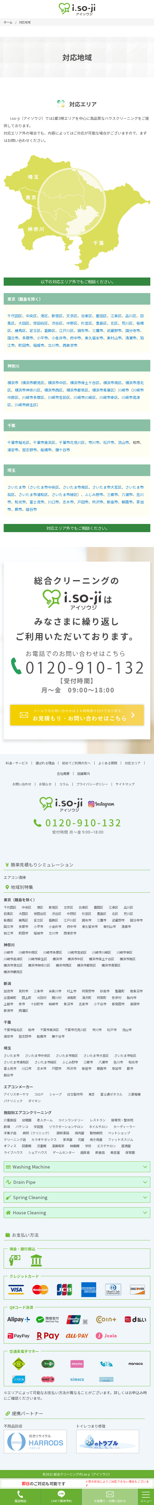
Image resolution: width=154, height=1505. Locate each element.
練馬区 (20, 330)
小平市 (42, 337)
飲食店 (100, 1152)
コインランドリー (71, 1120)
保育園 (130, 1152)
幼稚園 (26, 1120)
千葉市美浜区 (44, 442)
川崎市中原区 (28, 952)
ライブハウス (13, 1152)
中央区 (31, 315)
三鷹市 (97, 330)
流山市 (123, 442)
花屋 (81, 1139)
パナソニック (13, 1100)
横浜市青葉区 (103, 390)
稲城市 (38, 345)
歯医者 (85, 1152)
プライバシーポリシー (92, 784)
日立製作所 (75, 1094)
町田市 (23, 345)
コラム (64, 784)
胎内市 (131, 997)
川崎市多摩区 (33, 397)
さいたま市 (16, 487)
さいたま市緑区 (64, 494)
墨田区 (101, 315)
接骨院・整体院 (122, 1120)
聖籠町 (120, 991)
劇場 (7, 1126)
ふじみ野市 (94, 494)
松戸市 (108, 442)
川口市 (53, 501)
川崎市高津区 (13, 959)
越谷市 (31, 509)
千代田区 (14, 315)
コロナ (39, 1094)
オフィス (10, 1145)
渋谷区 (57, 323)
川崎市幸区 (109, 397)
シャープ (55, 1094)
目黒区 (8, 913)
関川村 (56, 997)
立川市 (53, 345)
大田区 (23, 323)
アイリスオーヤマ (16, 1094)
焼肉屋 (79, 1133)
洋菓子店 (10, 1133)
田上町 (26, 997)
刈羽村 (41, 997)
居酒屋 (126, 1145)
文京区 (71, 315)
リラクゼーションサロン (66, 1126)
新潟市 (8, 1010)
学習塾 (38, 1126)
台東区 (86, 315)
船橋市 (46, 449)
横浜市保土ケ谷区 (85, 382)
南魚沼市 (136, 991)
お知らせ (45, 784)
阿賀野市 (88, 991)
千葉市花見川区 (72, 442)
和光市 (20, 501)
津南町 (71, 997)
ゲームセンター (64, 1152)
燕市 (22, 1004)
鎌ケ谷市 (62, 449)
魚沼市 (68, 1004)
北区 (114, 323)
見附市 (23, 991)
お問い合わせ (21, 784)
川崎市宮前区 (59, 397)
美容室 (115, 1152)
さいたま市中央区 (44, 487)
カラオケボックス (44, 1139)
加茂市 (8, 991)
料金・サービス (17, 763)
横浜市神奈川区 (28, 390)
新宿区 (57, 315)
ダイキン (34, 1100)
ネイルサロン (98, 1126)
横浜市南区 (112, 382)
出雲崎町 (10, 997)
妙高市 (105, 991)
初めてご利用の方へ (76, 763)
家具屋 (67, 1139)
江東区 (116, 315)
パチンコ (22, 1126)
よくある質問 (107, 763)
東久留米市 (94, 337)
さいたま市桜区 (125, 1055)
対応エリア (133, 763)
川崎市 (123, 390)
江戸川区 (66, 330)
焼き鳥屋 (96, 1139)
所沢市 (97, 501)
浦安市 (12, 449)
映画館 (75, 1145)
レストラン (98, 1120)
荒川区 (127, 323)
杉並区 (86, 323)
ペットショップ (119, 1133)
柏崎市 (53, 1004)
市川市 (94, 442)
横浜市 (12, 382)
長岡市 (135, 1004)
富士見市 (36, 501)
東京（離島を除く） (25, 299)
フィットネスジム (120, 1139)
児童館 (41, 1145)
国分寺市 (132, 330)
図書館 (26, 1145)
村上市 (71, 991)
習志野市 (29, 449)
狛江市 (8, 933)
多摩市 (27, 337)
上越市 (8, 1004)
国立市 (12, 337)
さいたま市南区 (75, 487)
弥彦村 (116, 997)
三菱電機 (134, 1094)
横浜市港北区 (13, 965)
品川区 (130, 315)
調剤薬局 (63, 1133)
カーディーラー (124, 1126)
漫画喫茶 (58, 1145)
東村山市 (114, 337)
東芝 (91, 1094)
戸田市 (82, 501)
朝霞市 (127, 501)
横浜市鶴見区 (33, 382)
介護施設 (10, 1120)
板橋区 (8, 920)
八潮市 (127, 494)
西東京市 (70, 345)
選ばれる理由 (45, 763)
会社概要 (63, 773)
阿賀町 (101, 997)
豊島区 (101, 323)
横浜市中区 (57, 382)
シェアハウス (37, 1152)
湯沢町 (86, 997)
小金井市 (59, 337)
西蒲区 (23, 1010)
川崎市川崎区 (85, 397)
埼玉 (11, 470)
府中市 (75, 337)
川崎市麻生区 (26, 404)
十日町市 (37, 1004)
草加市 (116, 1068)
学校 (88, 1145)
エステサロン (106, 1145)
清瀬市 (130, 337)
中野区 (71, 323)
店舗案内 (83, 773)
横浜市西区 (53, 390)
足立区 (35, 330)
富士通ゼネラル (111, 1094)
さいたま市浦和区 (33, 494)
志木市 (68, 501)
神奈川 (13, 366)
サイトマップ (125, 784)
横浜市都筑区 (77, 390)
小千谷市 (100, 1004)
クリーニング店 (15, 1139)
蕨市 (18, 509)
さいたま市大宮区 (107, 487)
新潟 (7, 983)
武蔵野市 (114, 330)
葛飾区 (49, 330)
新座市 (112, 501)
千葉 (11, 425)
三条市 (38, 991)
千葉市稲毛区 (18, 442)
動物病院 (96, 1133)
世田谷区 (40, 323)
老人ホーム (45, 1120)
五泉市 (83, 1004)
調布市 (82, 330)
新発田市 (118, 1004)
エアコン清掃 (15, 877)
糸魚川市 (55, 991)
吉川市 (118, 1062)
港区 (44, 315)
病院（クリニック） (37, 1133)
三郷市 (112, 494)
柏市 (31, 1029)
